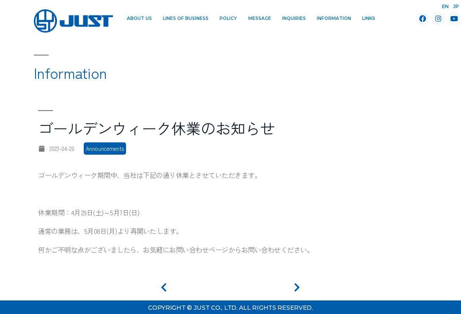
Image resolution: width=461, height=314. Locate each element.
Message (259, 18)
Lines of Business (186, 18)
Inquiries (294, 18)
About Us (139, 18)
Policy (228, 18)
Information (334, 18)
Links (368, 18)
